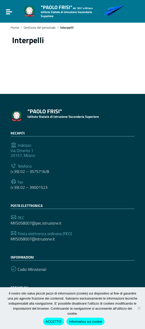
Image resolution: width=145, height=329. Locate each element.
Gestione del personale (40, 27)
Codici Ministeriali (32, 269)
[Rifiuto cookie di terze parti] (138, 308)
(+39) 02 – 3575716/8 (30, 171)
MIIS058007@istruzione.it (33, 239)
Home (15, 27)
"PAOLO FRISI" (67, 10)
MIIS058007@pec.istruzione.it (36, 223)
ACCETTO (54, 321)
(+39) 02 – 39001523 (29, 187)
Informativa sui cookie (85, 321)
